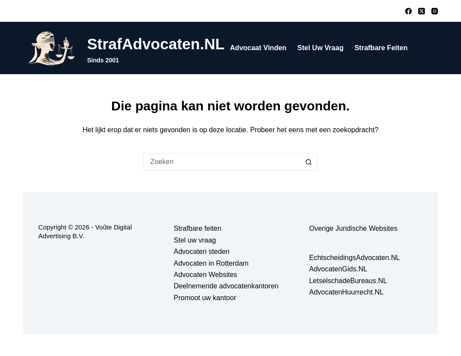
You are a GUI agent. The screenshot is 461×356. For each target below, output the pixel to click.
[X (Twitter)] (421, 11)
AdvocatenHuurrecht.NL (346, 292)
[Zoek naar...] (221, 162)
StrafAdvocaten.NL (156, 43)
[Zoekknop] (309, 162)
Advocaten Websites (205, 274)
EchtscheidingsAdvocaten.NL (354, 257)
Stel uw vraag (320, 47)
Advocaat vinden (258, 47)
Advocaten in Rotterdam (211, 263)
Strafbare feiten (381, 47)
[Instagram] (434, 11)
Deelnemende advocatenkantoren (226, 286)
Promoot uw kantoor (205, 297)
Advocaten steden (201, 251)
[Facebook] (408, 11)
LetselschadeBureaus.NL (348, 280)
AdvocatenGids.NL (338, 269)
